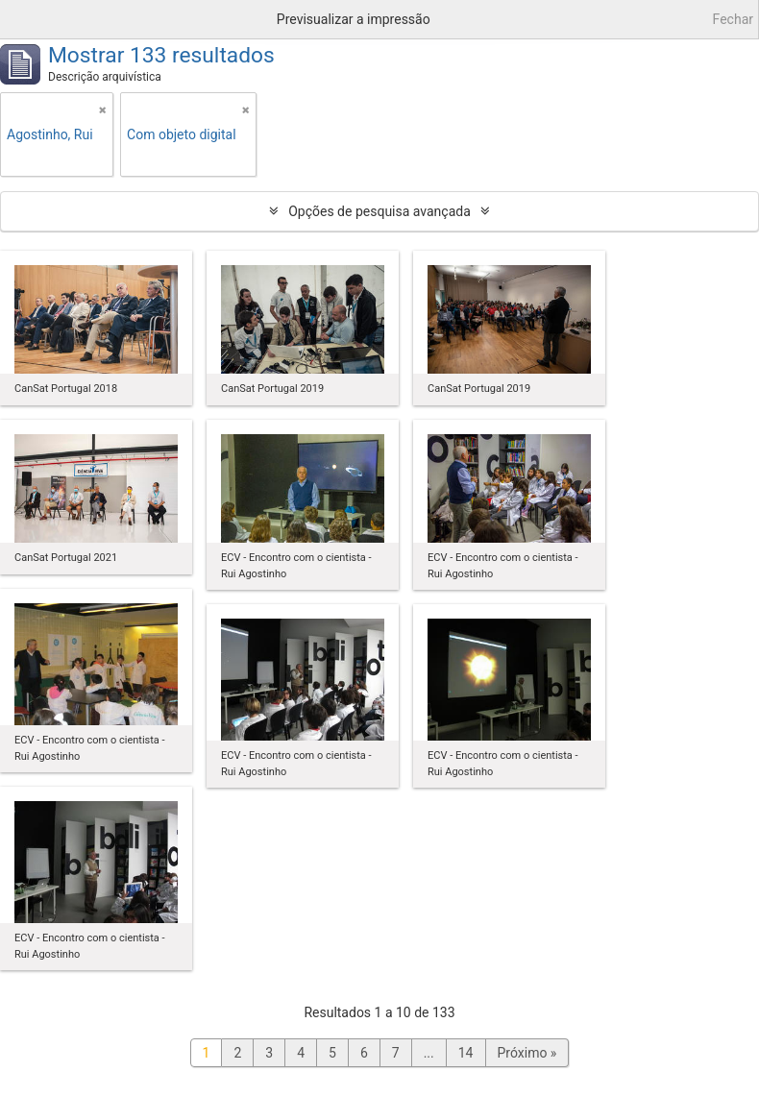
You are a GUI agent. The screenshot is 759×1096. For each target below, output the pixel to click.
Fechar (733, 19)
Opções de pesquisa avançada (379, 211)
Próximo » (527, 1052)
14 (466, 1052)
